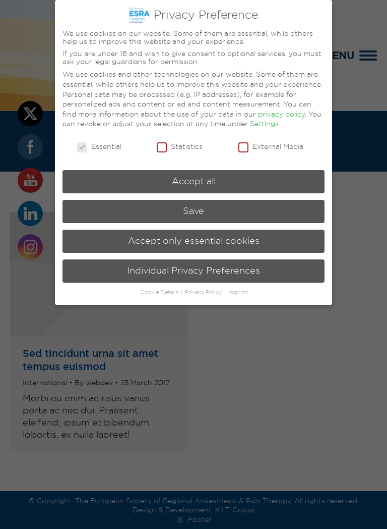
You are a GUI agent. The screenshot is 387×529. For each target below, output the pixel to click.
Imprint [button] (237, 292)
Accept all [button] (194, 181)
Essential (99, 146)
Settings (264, 124)
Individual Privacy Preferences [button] (193, 271)
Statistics (180, 146)
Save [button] (193, 211)
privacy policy (281, 114)
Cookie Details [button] (160, 292)
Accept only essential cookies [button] (194, 241)
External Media (270, 146)
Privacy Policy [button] (204, 292)
